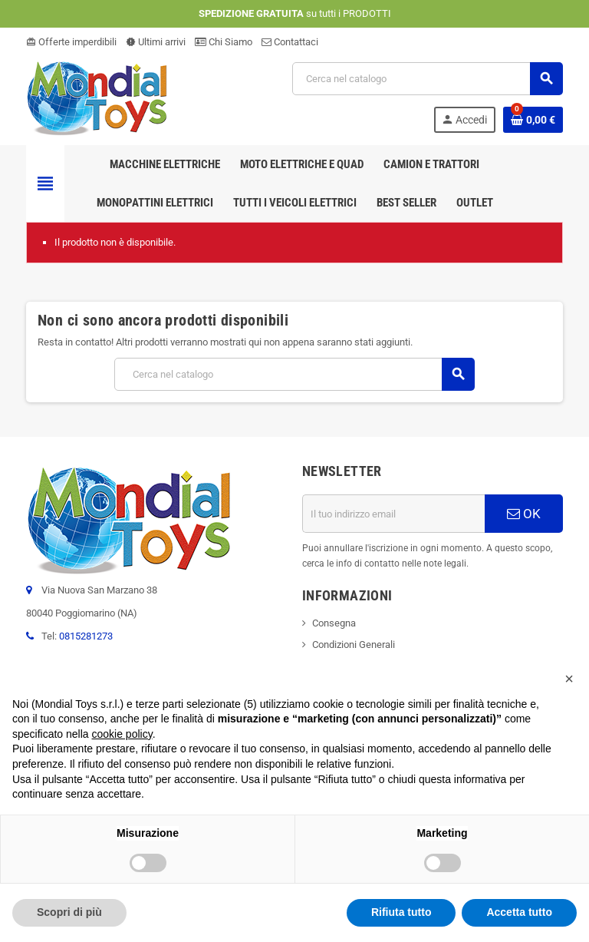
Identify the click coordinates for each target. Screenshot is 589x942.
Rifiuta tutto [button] (401, 912)
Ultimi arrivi (156, 42)
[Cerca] (427, 78)
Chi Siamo (223, 42)
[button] (569, 678)
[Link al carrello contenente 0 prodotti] (533, 120)
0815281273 (86, 636)
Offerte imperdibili (71, 42)
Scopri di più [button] (69, 912)
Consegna (334, 623)
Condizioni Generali (353, 644)
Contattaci (290, 42)
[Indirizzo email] (393, 513)
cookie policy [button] (122, 734)
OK (524, 513)
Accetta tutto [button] (519, 912)
